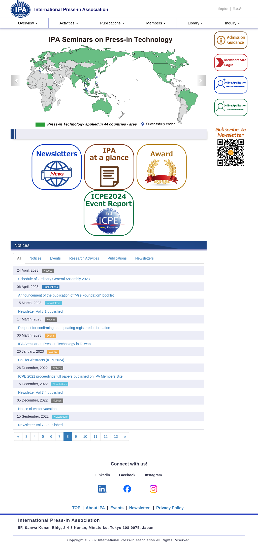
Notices (36, 258)
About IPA (96, 508)
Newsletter (139, 508)
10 (85, 436)
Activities (68, 23)
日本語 (237, 9)
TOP (76, 508)
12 (106, 436)
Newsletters (144, 258)
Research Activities (84, 258)
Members (156, 23)
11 (95, 436)
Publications (112, 23)
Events (55, 258)
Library (195, 23)
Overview (27, 23)
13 (116, 436)
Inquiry (232, 23)
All (19, 258)
